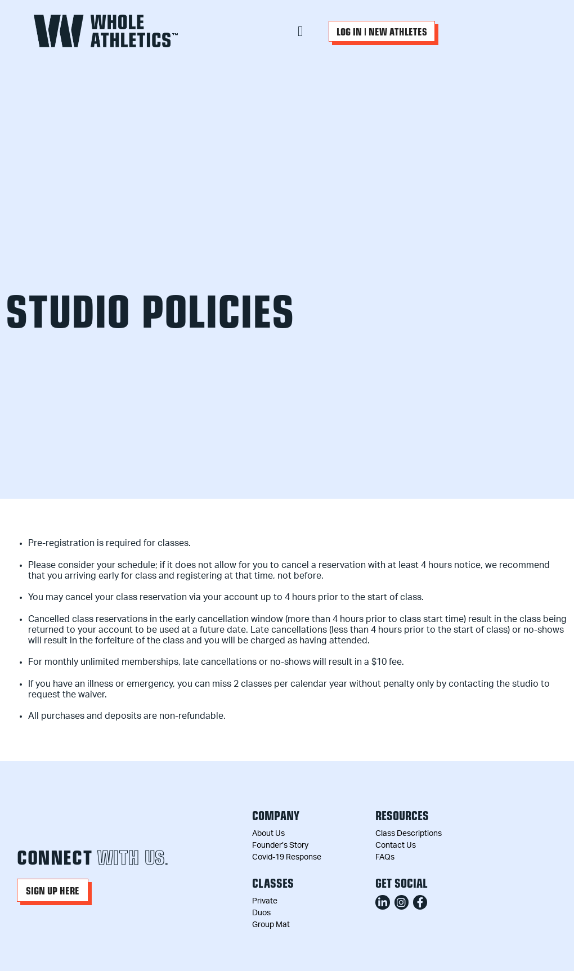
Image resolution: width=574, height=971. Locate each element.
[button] (300, 31)
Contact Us (395, 845)
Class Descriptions (408, 834)
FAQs (384, 857)
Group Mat (271, 925)
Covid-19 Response (286, 857)
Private (264, 901)
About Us (268, 834)
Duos (261, 913)
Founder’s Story (280, 845)
